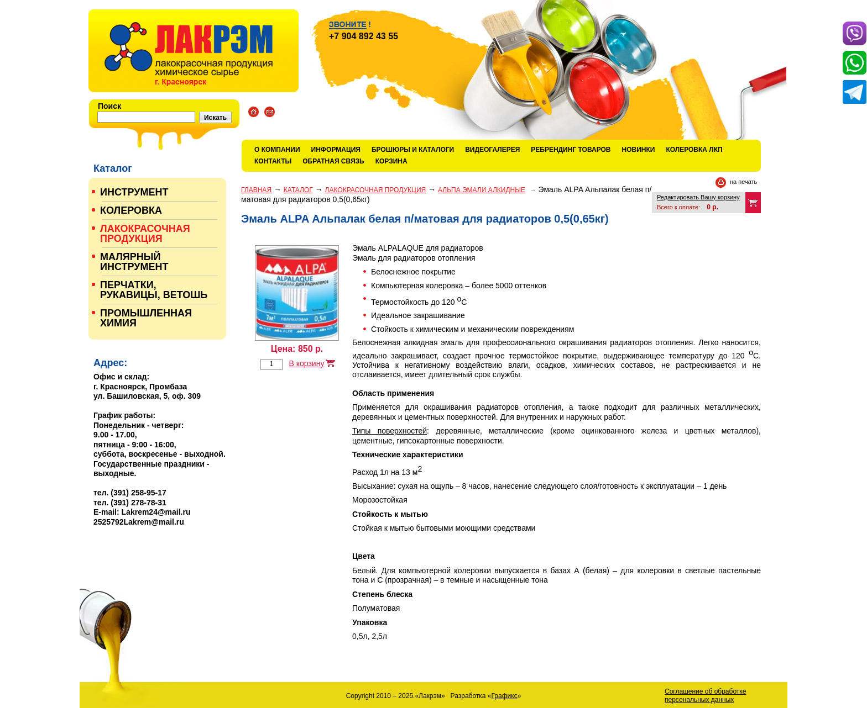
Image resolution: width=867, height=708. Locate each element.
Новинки (638, 150)
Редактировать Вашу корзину (698, 197)
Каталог (298, 190)
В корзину (306, 363)
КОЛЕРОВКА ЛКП (694, 150)
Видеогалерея (492, 150)
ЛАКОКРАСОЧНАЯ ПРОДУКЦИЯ (375, 190)
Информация (336, 150)
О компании (277, 150)
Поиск (109, 106)
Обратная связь (333, 161)
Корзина (391, 161)
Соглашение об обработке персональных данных (705, 696)
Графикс (505, 696)
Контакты (272, 161)
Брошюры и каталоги (413, 150)
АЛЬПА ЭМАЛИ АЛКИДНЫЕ (481, 190)
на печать (743, 181)
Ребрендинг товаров (570, 150)
